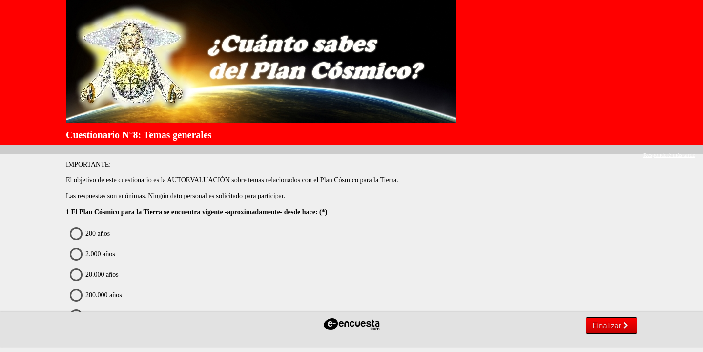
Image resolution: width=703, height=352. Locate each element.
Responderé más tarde (669, 155)
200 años (92, 234)
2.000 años (94, 254)
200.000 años (98, 295)
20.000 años (96, 275)
